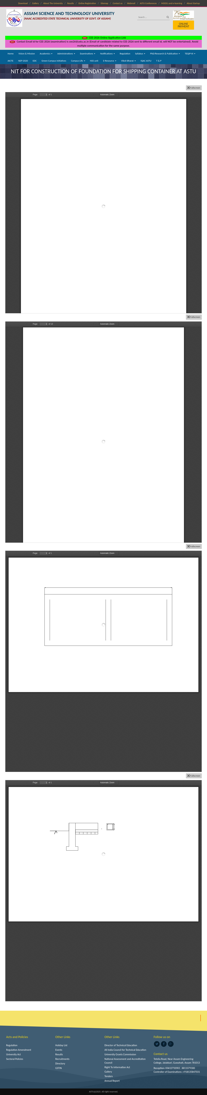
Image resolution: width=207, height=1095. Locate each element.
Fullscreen (194, 87)
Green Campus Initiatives (54, 60)
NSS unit (94, 60)
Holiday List (61, 1045)
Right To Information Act (117, 1067)
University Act (13, 1054)
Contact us (117, 3)
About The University (53, 3)
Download (23, 3)
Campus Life (78, 60)
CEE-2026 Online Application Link (103, 37)
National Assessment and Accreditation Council (125, 1060)
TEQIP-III (190, 53)
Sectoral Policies (14, 1058)
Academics (46, 53)
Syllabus (140, 53)
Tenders (108, 1076)
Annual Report (112, 1080)
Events (58, 1049)
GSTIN (58, 1068)
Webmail (131, 3)
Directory (60, 1063)
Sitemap (104, 3)
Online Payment (183, 25)
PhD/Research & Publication (165, 53)
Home (11, 53)
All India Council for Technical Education (125, 1049)
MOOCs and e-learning (171, 3)
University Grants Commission (120, 1054)
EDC (35, 60)
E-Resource (109, 60)
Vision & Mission (26, 53)
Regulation (125, 53)
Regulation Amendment (18, 1049)
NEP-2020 (23, 60)
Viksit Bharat (128, 60)
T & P (158, 60)
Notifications (107, 53)
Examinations (87, 53)
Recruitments (62, 1058)
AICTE (10, 60)
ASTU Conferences (148, 3)
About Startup (193, 3)
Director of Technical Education (120, 1045)
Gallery (35, 3)
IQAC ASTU (146, 60)
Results (70, 3)
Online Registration (87, 3)
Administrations (66, 53)
